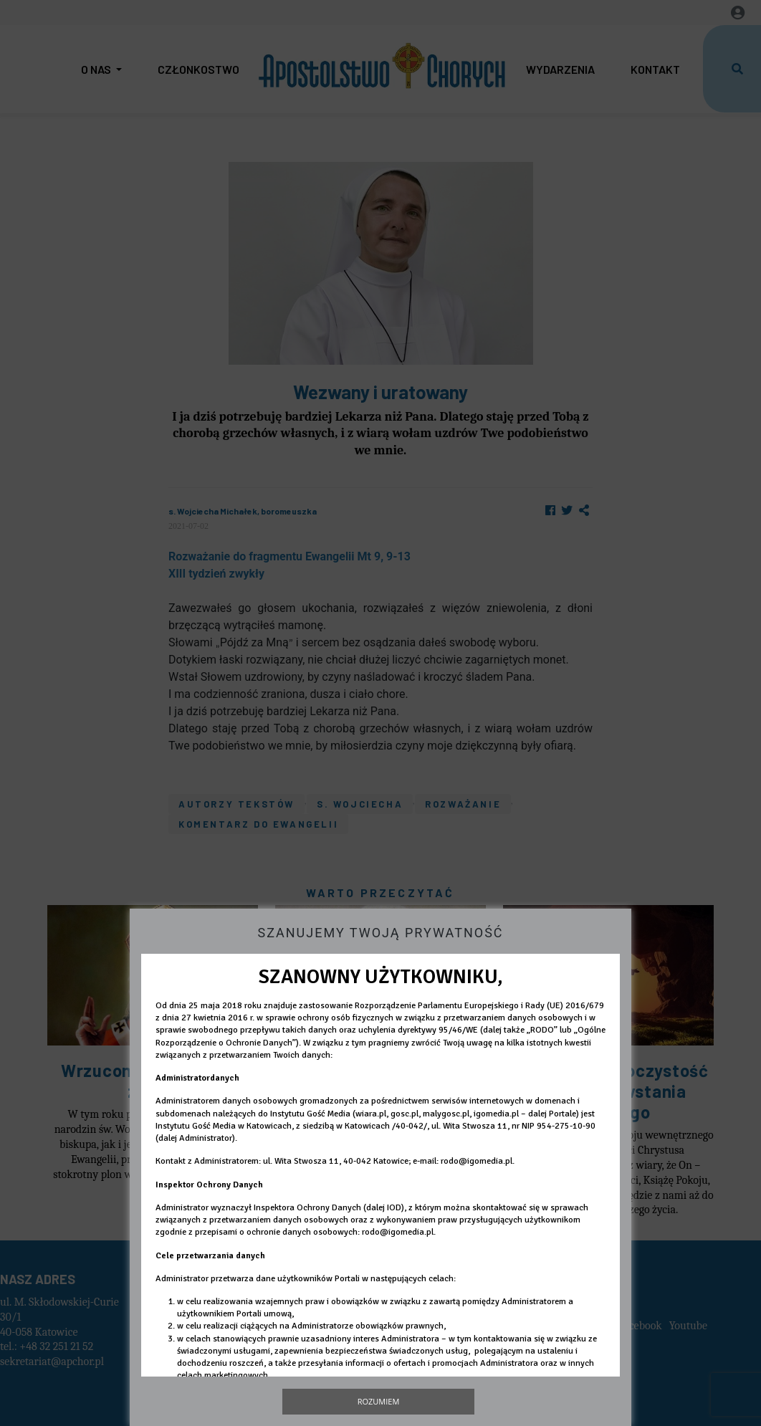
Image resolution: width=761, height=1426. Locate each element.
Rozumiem (379, 1401)
